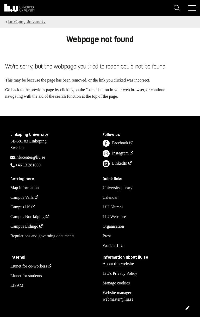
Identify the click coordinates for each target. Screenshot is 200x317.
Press (107, 236)
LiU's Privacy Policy (120, 273)
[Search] (176, 8)
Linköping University (27, 22)
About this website (118, 264)
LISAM (16, 285)
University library (117, 187)
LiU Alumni (113, 207)
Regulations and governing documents (42, 236)
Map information (24, 187)
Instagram (116, 153)
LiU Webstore (114, 216)
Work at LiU (113, 245)
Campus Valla (22, 197)
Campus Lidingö (24, 226)
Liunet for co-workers (28, 266)
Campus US (20, 207)
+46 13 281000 (28, 165)
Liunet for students (26, 276)
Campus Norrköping (27, 216)
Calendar (110, 197)
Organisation (113, 226)
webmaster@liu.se (118, 299)
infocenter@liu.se (30, 157)
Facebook (115, 143)
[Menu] (192, 8)
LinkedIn (115, 163)
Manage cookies (116, 283)
